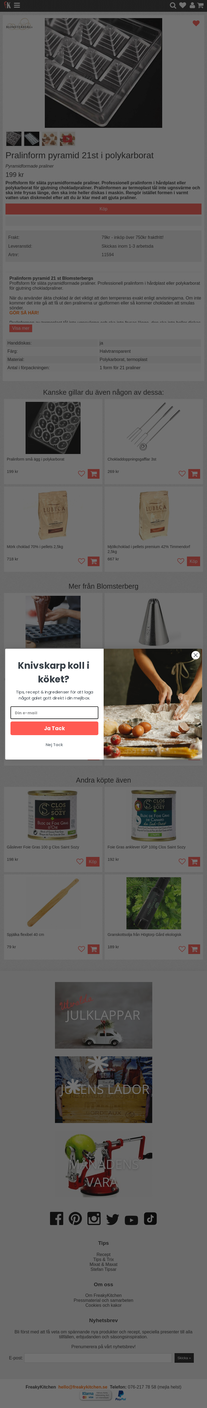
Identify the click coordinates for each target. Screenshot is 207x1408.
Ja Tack (54, 728)
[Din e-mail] (54, 712)
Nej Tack (54, 744)
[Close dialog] (195, 655)
